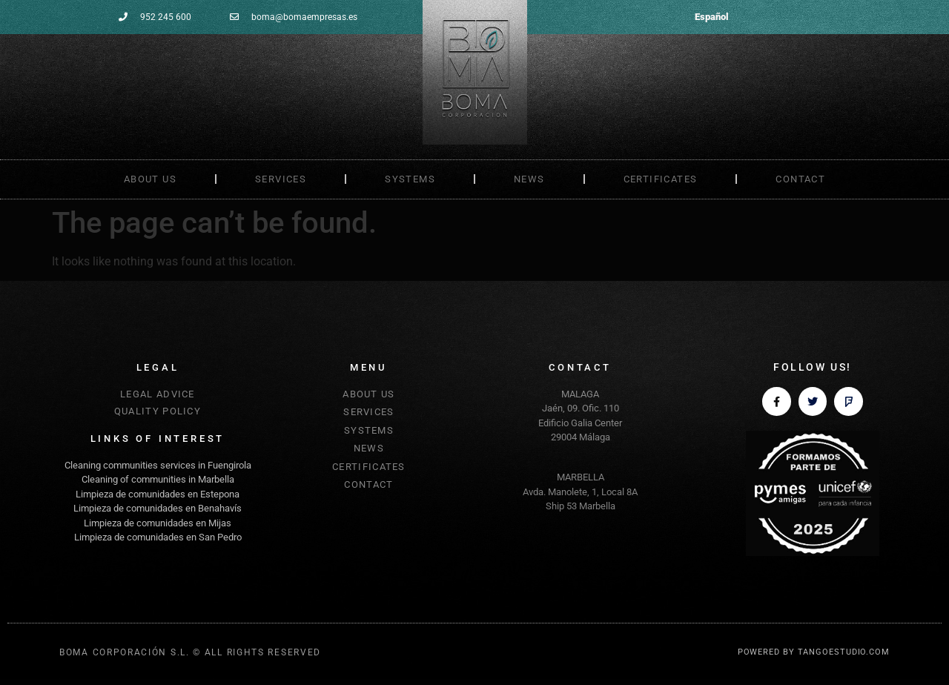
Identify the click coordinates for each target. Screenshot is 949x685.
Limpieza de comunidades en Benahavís (157, 508)
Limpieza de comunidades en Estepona (157, 494)
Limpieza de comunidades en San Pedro (158, 537)
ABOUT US (150, 179)
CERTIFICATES (661, 179)
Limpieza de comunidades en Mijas (157, 523)
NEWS (529, 179)
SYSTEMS (410, 179)
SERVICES (280, 179)
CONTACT (800, 179)
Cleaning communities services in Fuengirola (158, 465)
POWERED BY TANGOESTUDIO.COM (814, 652)
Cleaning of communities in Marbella (158, 479)
